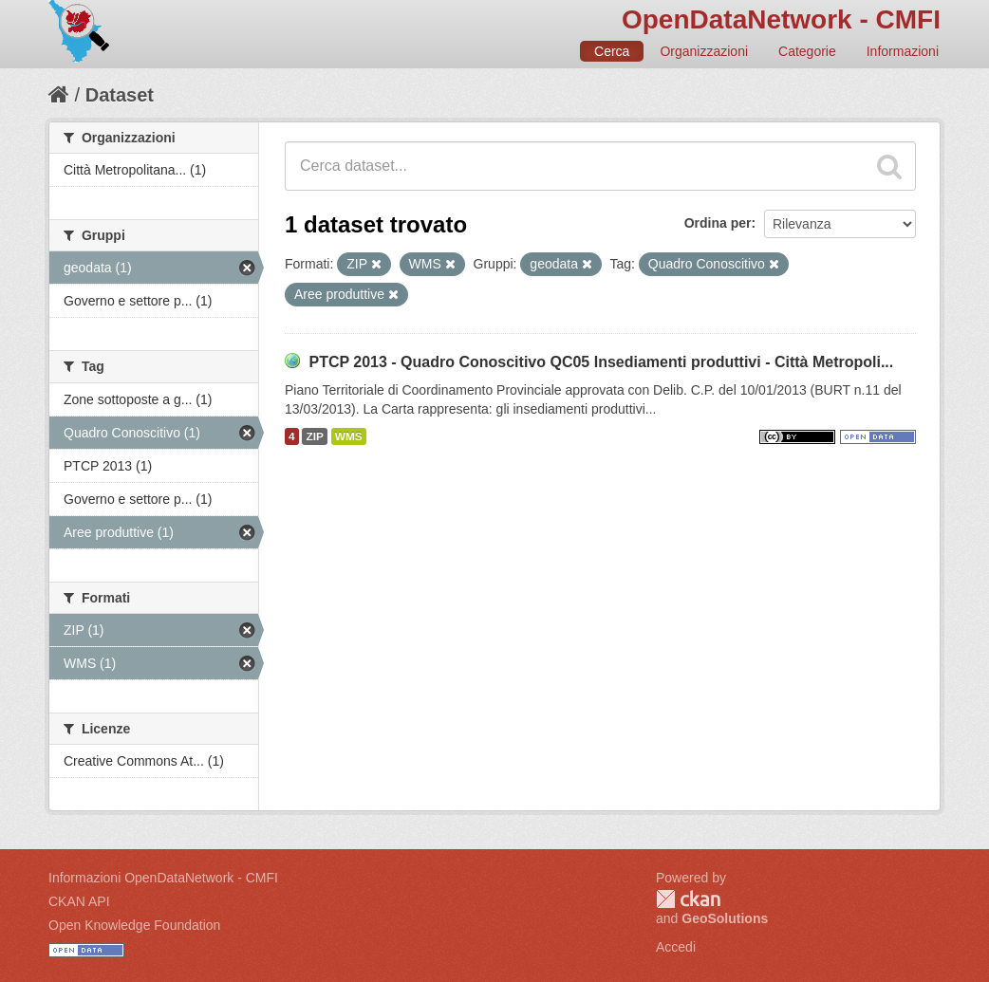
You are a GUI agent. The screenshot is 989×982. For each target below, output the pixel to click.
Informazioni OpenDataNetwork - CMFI (163, 877)
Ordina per (718, 223)
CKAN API (79, 901)
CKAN (688, 899)
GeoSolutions (724, 918)
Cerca (611, 51)
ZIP (314, 436)
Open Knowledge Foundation (134, 925)
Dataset (119, 94)
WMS (349, 436)
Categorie (807, 51)
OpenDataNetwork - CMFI (781, 19)
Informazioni (903, 51)
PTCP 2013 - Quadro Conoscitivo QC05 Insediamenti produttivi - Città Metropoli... (600, 362)
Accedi (676, 946)
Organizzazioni (704, 51)
